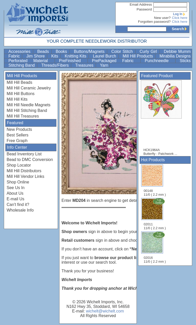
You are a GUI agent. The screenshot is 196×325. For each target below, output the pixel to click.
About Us (15, 193)
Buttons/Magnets (90, 51)
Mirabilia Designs (175, 56)
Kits (55, 56)
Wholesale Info (20, 210)
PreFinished (73, 61)
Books (62, 51)
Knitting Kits (76, 56)
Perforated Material (31, 61)
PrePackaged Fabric (115, 61)
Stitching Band (22, 65)
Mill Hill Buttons (20, 93)
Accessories (20, 51)
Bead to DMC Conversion (30, 159)
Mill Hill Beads (19, 82)
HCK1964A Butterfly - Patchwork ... (163, 118)
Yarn (104, 65)
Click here (179, 18)
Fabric (14, 56)
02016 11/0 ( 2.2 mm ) (155, 247)
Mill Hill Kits (17, 99)
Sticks (185, 61)
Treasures (85, 65)
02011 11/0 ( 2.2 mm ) (155, 214)
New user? (162, 18)
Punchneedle (159, 61)
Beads (43, 51)
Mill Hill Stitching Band (27, 110)
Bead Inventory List (24, 154)
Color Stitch (122, 51)
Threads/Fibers (55, 65)
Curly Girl (149, 51)
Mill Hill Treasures (23, 116)
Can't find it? (18, 204)
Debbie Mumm (177, 51)
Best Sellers (17, 135)
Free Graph (17, 140)
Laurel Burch (105, 56)
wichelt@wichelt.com (105, 311)
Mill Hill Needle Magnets (29, 105)
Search (180, 29)
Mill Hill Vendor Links (25, 176)
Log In (180, 14)
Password (144, 9)
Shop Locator (19, 165)
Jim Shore (36, 56)
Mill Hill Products (138, 56)
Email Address (141, 4)
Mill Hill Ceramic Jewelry (29, 88)
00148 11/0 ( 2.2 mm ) (155, 180)
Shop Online (18, 182)
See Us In (15, 187)
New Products (19, 129)
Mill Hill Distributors (24, 171)
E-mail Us (15, 199)
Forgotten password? (154, 22)
